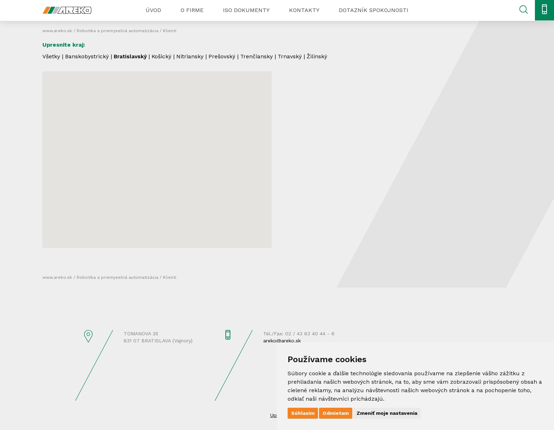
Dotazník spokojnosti (373, 10)
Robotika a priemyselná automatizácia (117, 30)
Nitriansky (192, 56)
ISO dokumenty (246, 10)
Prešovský (224, 56)
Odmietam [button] (336, 413)
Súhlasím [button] (302, 413)
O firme (192, 10)
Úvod (153, 10)
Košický (163, 56)
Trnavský (292, 56)
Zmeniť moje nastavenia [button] (386, 413)
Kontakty (304, 10)
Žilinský (320, 56)
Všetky (51, 56)
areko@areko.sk (282, 340)
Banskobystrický (87, 56)
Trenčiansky (258, 56)
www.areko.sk (57, 30)
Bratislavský (131, 56)
